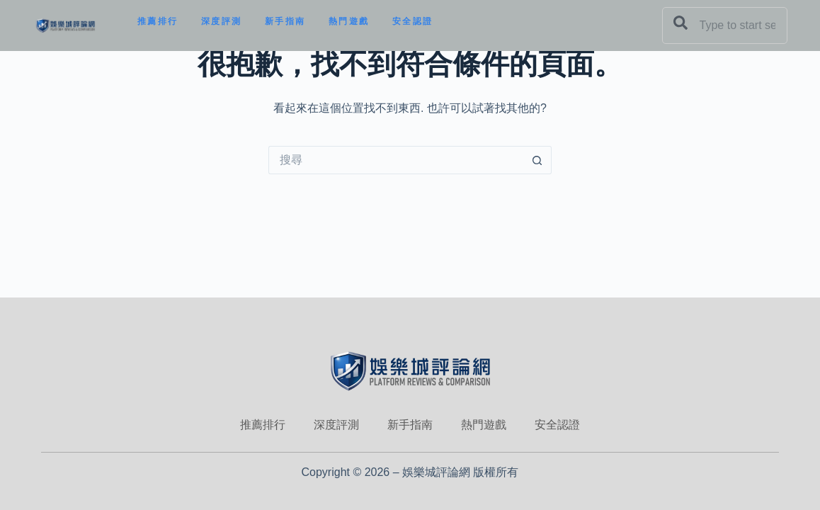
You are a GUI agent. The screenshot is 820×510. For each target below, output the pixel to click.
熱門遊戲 (349, 21)
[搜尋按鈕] (537, 160)
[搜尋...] (395, 160)
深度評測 (221, 21)
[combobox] (724, 25)
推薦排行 (157, 21)
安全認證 (412, 21)
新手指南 (285, 21)
